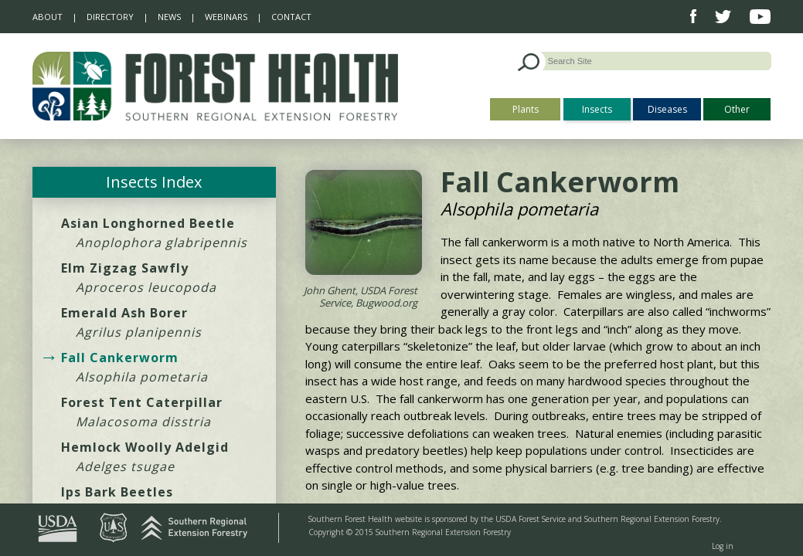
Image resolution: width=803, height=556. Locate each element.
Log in (722, 546)
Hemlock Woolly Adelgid (145, 447)
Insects (597, 109)
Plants (525, 109)
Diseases (667, 109)
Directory (110, 16)
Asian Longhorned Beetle (148, 223)
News (169, 16)
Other (737, 109)
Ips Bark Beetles (117, 492)
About (47, 16)
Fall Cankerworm (120, 357)
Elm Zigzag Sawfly (125, 268)
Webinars (226, 16)
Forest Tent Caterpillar (142, 402)
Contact (291, 16)
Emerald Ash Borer (124, 313)
